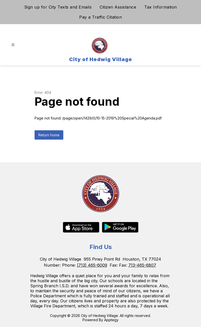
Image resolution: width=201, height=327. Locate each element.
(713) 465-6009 (92, 265)
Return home (49, 135)
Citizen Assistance (118, 7)
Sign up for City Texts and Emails (58, 7)
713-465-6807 (142, 265)
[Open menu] (13, 45)
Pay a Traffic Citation (100, 17)
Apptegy (111, 320)
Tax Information (160, 7)
